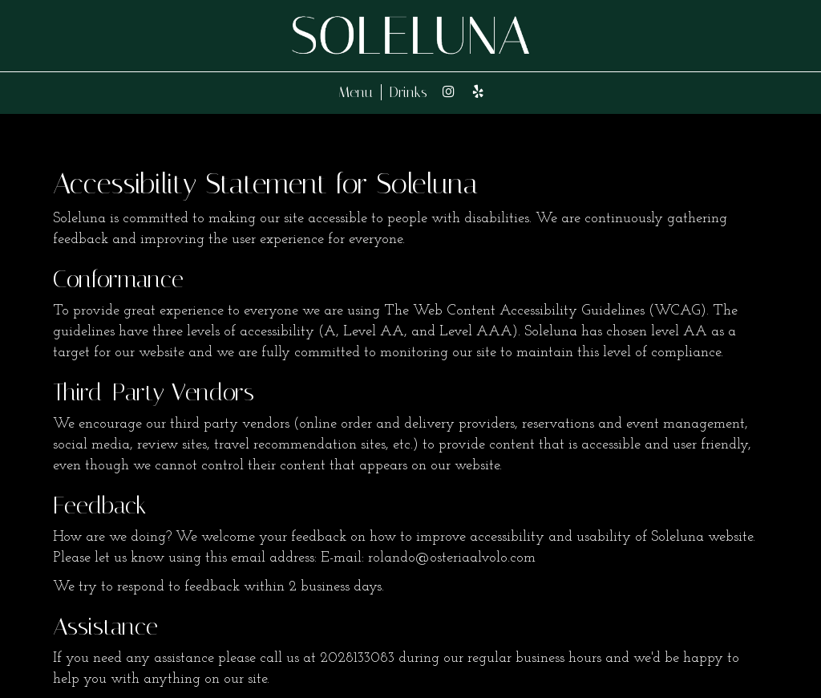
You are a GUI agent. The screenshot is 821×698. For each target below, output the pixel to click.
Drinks (408, 92)
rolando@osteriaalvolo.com (452, 558)
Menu (355, 92)
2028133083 (357, 658)
